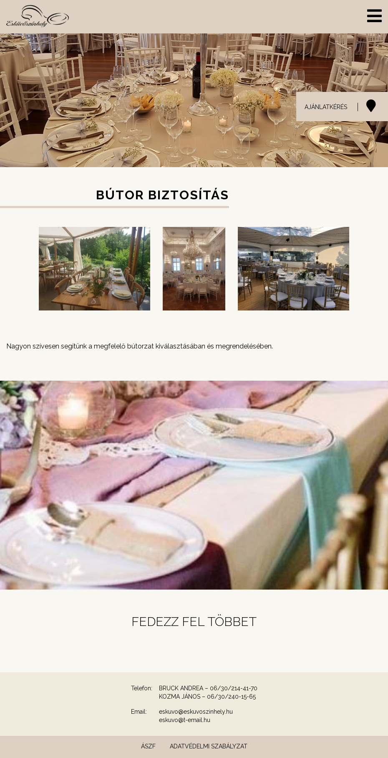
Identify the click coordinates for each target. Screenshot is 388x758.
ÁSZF (148, 746)
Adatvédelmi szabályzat (208, 746)
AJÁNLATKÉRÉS (326, 107)
